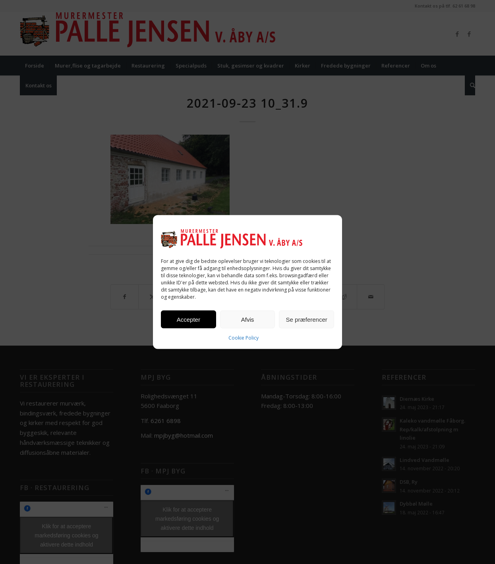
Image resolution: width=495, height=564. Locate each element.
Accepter (188, 319)
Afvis (247, 319)
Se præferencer (306, 319)
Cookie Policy (243, 337)
